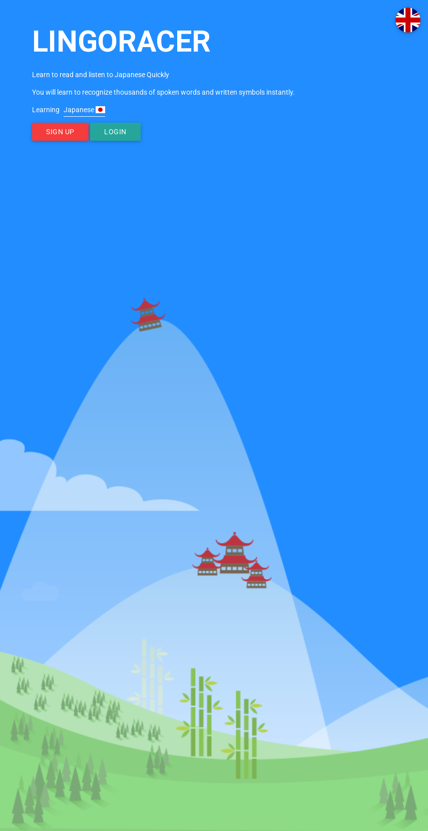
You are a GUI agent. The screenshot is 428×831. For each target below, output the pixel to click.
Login (115, 132)
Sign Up (60, 132)
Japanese (84, 110)
